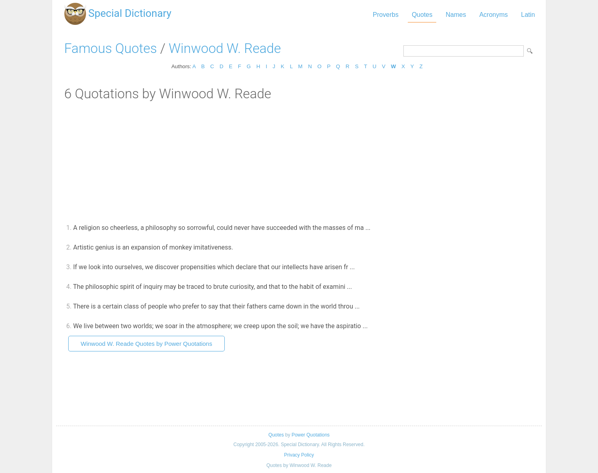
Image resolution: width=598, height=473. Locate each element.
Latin (528, 14)
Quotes (422, 14)
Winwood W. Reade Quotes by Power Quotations (146, 343)
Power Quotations (310, 435)
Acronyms (493, 14)
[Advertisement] (299, 162)
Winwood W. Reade (225, 48)
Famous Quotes (110, 48)
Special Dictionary (129, 13)
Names (455, 14)
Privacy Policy (299, 455)
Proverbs (386, 14)
